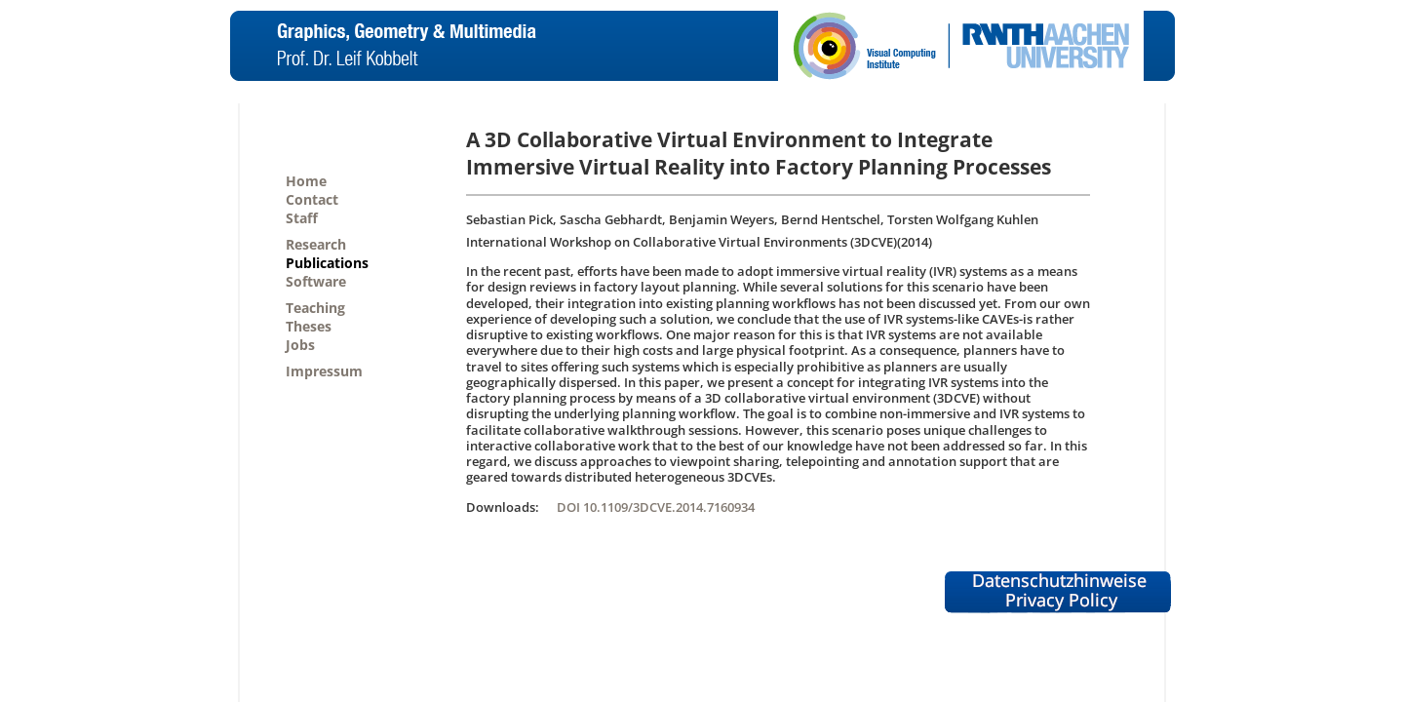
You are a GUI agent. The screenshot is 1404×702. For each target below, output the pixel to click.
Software (316, 281)
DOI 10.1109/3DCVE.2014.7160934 (656, 507)
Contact (312, 199)
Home (306, 181)
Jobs (300, 344)
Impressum (324, 371)
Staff (302, 218)
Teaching (315, 307)
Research (316, 244)
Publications (327, 263)
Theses (309, 326)
